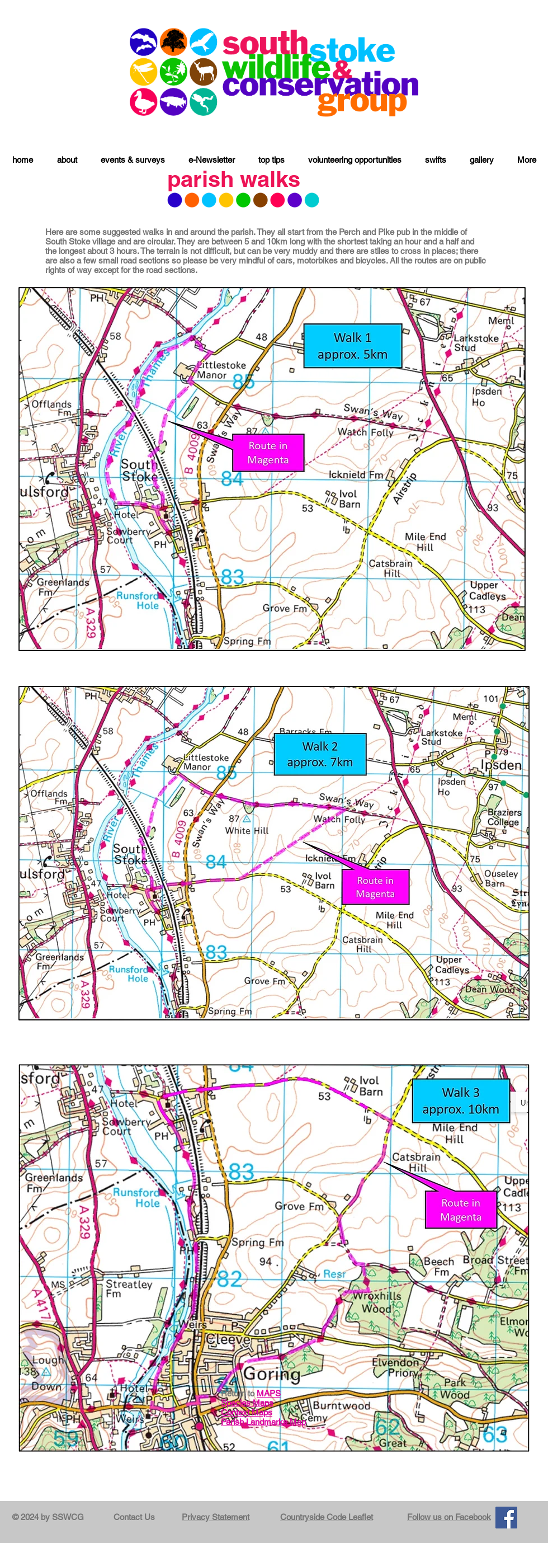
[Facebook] (506, 1517)
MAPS (269, 1393)
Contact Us (134, 1517)
